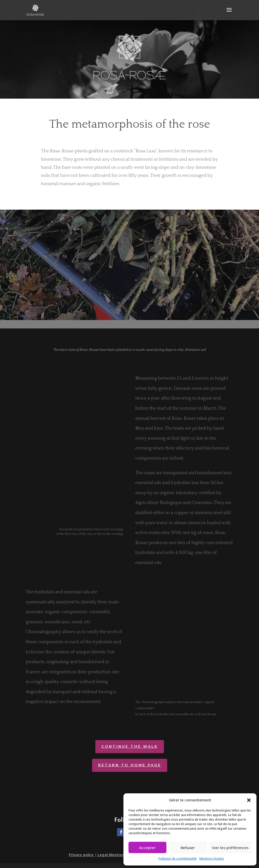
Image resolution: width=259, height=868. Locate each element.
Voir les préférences (230, 847)
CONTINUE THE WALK (129, 746)
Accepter (147, 847)
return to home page (129, 765)
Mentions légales (211, 858)
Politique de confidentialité (177, 858)
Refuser (188, 847)
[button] (248, 800)
